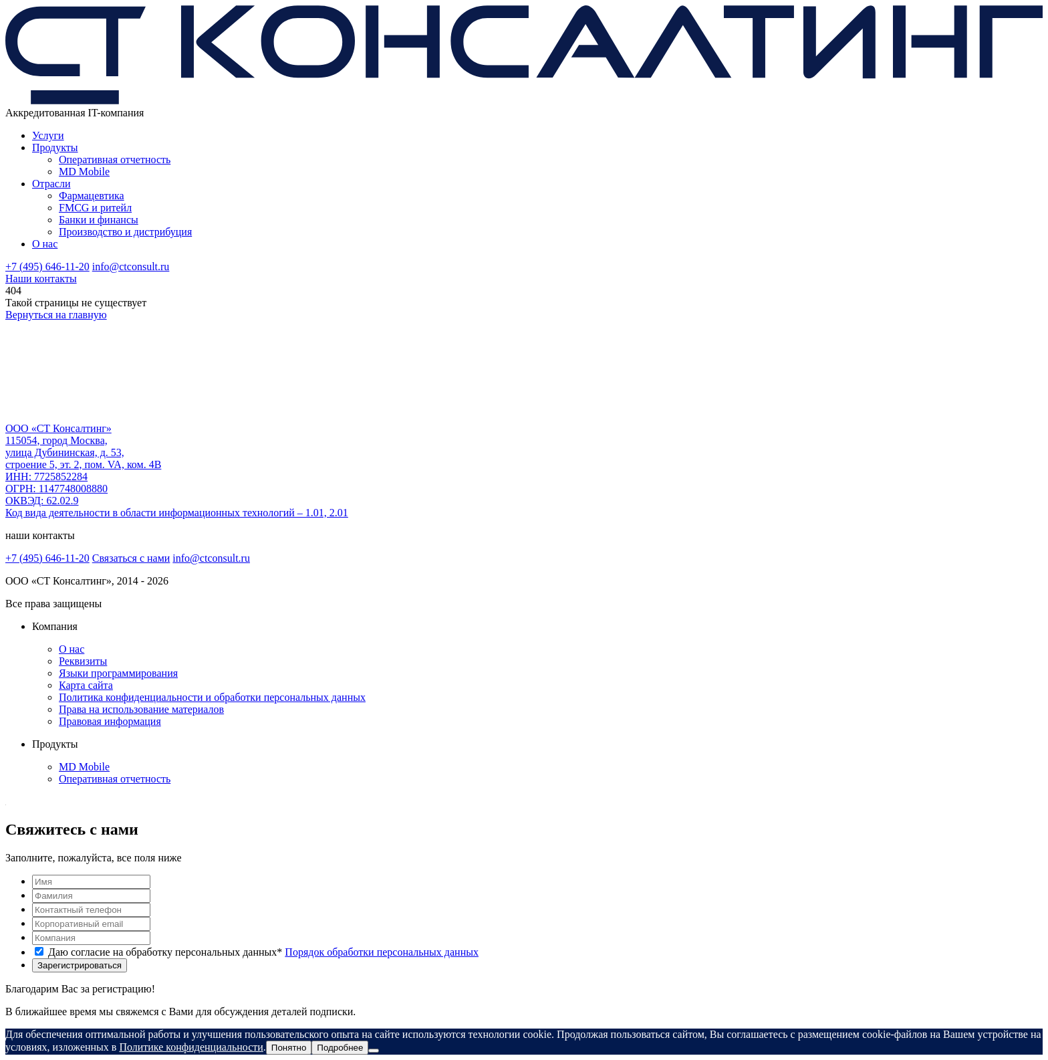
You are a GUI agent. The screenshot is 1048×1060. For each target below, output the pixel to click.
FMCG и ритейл (95, 207)
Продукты (55, 147)
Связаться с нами (131, 558)
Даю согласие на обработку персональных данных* (263, 952)
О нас (44, 243)
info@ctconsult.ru (131, 266)
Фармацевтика (91, 195)
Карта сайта (86, 685)
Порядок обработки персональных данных (382, 952)
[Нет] (373, 1051)
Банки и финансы (98, 219)
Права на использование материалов (141, 709)
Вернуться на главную (56, 314)
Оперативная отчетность (114, 159)
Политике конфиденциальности (191, 1047)
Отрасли (51, 183)
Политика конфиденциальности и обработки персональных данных (212, 697)
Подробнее (340, 1048)
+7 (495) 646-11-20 (47, 266)
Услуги (48, 135)
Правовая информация (110, 721)
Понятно (288, 1048)
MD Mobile (84, 171)
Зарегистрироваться (79, 965)
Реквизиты (83, 661)
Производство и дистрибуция (125, 231)
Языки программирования (118, 673)
